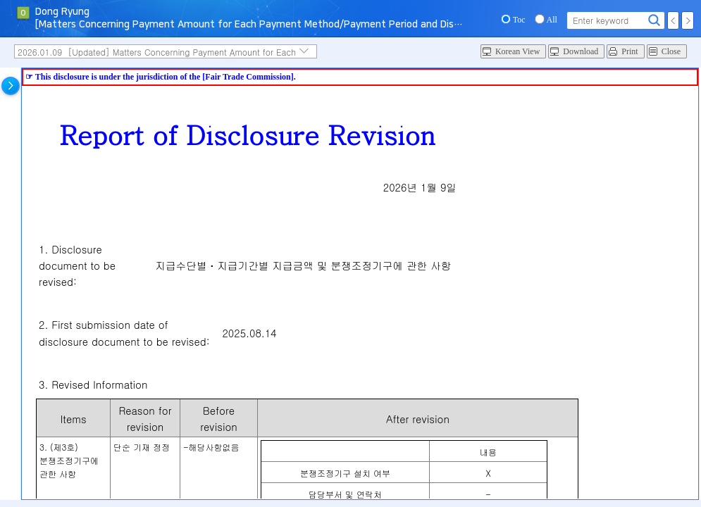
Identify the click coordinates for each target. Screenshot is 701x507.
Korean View (517, 51)
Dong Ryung (62, 12)
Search (654, 20)
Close (671, 51)
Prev (673, 20)
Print (629, 51)
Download (580, 51)
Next (687, 20)
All (552, 20)
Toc (519, 20)
